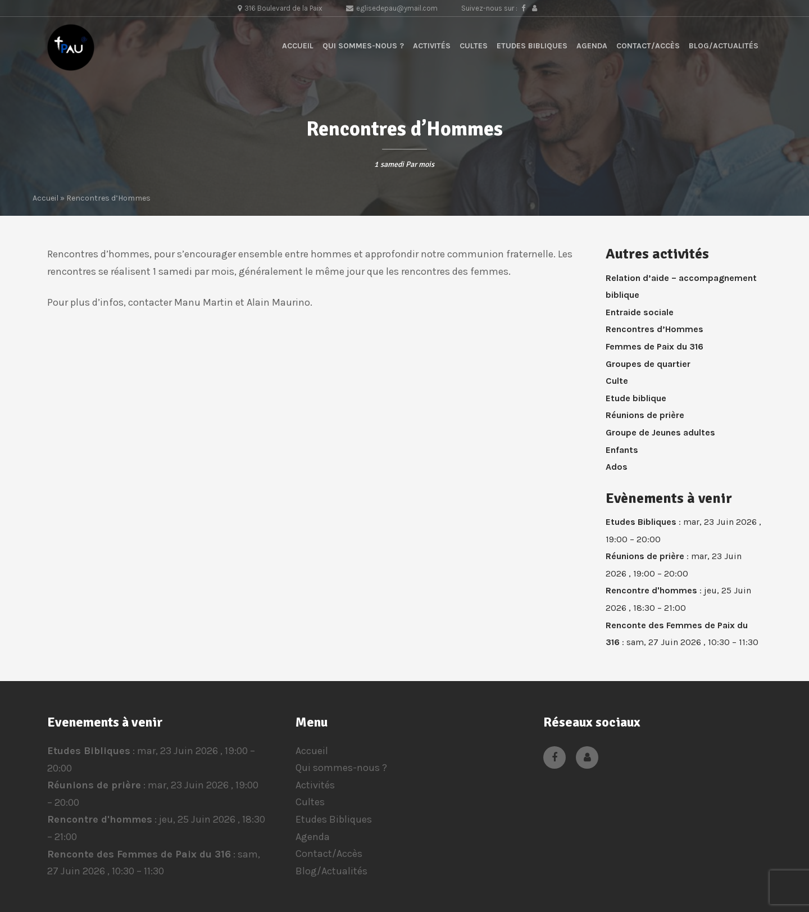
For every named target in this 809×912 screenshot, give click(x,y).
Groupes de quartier (648, 364)
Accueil (297, 46)
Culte (617, 380)
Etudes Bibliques (532, 46)
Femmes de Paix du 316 (654, 346)
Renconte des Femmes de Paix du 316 (139, 853)
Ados (617, 466)
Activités (432, 46)
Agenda (591, 46)
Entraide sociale (640, 312)
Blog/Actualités (723, 46)
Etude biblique (636, 398)
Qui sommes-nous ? (363, 46)
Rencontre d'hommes (651, 591)
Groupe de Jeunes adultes (660, 432)
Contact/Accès (648, 46)
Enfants (622, 449)
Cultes (474, 46)
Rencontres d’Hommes (654, 329)
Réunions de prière (645, 415)
